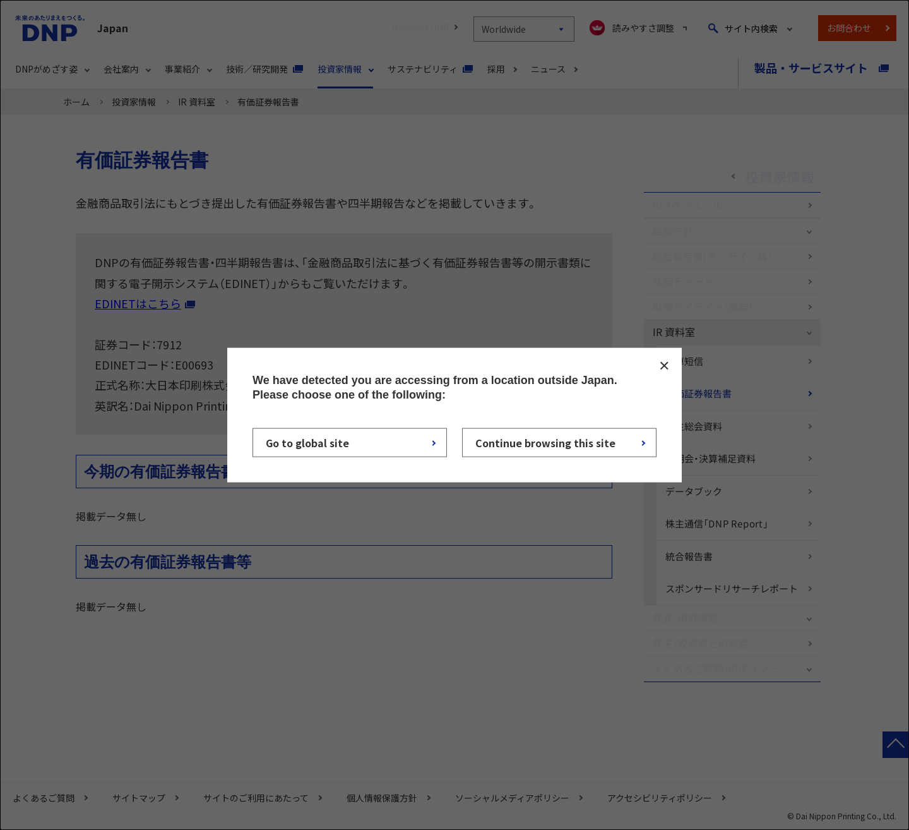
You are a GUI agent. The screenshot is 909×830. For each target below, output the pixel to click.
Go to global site (307, 442)
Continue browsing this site (545, 442)
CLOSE (664, 365)
